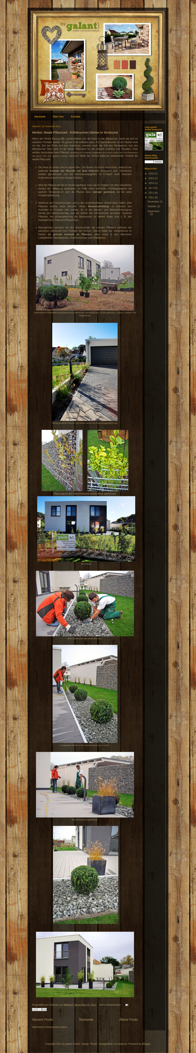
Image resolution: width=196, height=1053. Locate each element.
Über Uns (58, 116)
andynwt (122, 1044)
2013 (152, 188)
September (154, 211)
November (154, 201)
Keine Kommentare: (110, 1005)
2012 (152, 192)
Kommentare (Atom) (56, 1027)
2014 (152, 183)
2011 (152, 197)
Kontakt (75, 116)
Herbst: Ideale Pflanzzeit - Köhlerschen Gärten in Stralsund (75, 132)
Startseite (39, 116)
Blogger (146, 1044)
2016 (152, 173)
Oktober (152, 206)
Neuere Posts (42, 1019)
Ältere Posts (128, 1019)
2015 (152, 178)
